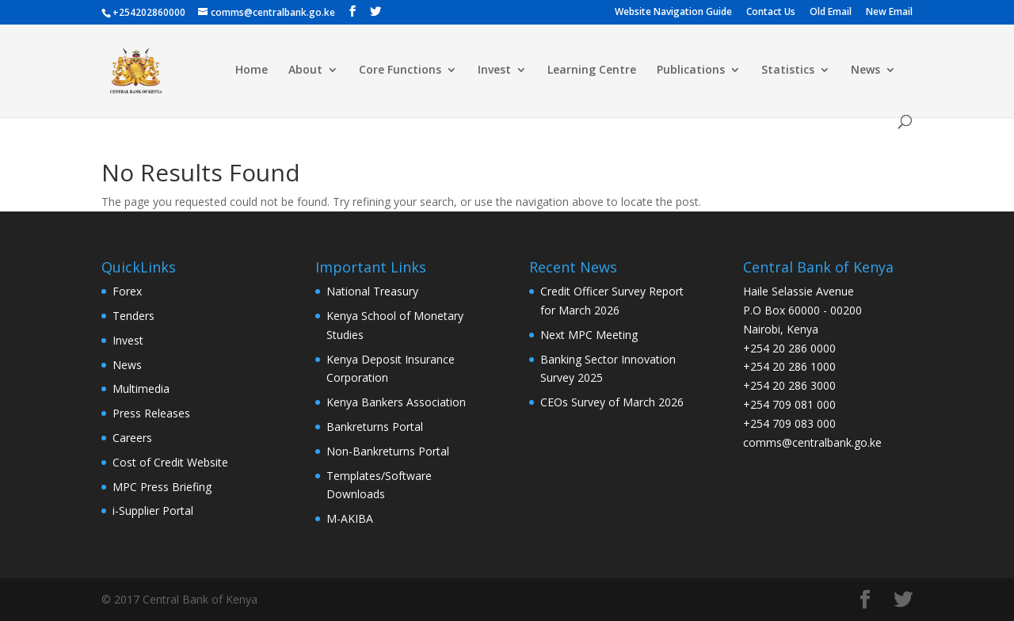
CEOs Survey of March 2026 (612, 402)
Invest (494, 70)
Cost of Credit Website (170, 462)
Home (251, 70)
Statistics (787, 70)
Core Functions (400, 70)
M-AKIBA (349, 518)
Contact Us (770, 12)
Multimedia (141, 388)
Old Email (831, 12)
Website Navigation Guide (673, 12)
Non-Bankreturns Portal (387, 451)
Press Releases (151, 413)
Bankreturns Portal (374, 426)
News (865, 70)
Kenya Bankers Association (396, 402)
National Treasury (372, 291)
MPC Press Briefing (162, 486)
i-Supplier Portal (152, 510)
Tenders (133, 315)
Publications (691, 70)
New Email (889, 12)
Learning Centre (591, 70)
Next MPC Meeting (589, 334)
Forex (127, 291)
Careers (132, 437)
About (305, 70)
